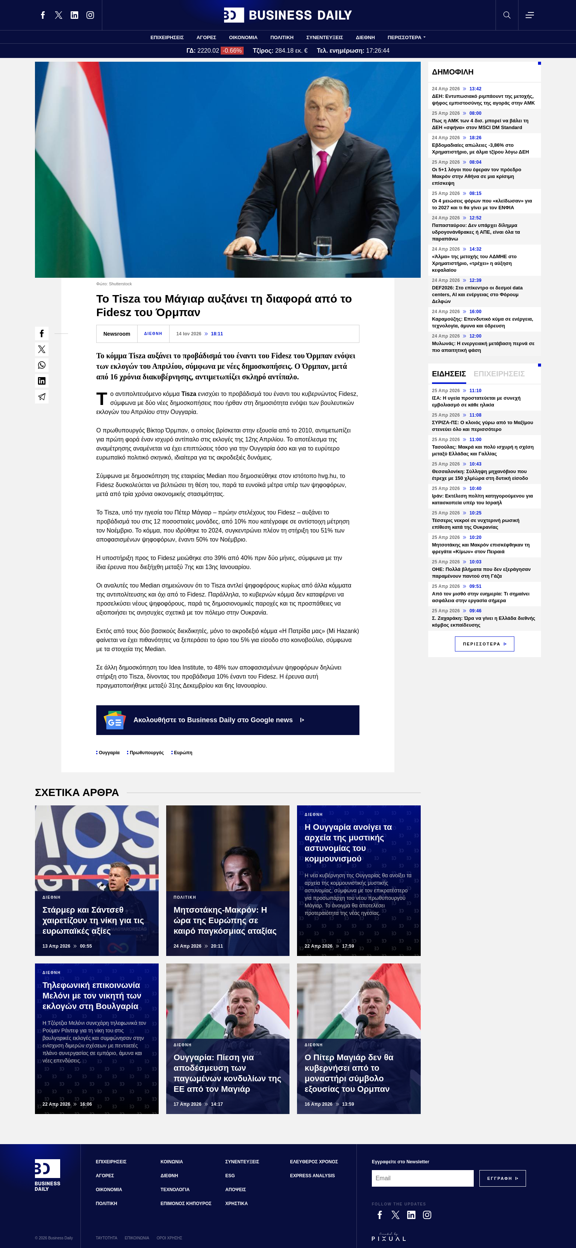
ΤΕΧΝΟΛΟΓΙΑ (175, 1189)
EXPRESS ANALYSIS (312, 1175)
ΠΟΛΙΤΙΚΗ (282, 37)
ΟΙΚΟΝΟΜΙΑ (243, 37)
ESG (230, 1175)
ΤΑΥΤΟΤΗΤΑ (106, 1238)
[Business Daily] (48, 1190)
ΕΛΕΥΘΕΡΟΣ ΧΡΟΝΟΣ (314, 1161)
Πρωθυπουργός (147, 752)
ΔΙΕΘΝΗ (365, 37)
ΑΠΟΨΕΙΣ (235, 1189)
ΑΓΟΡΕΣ (206, 37)
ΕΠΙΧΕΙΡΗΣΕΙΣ (167, 37)
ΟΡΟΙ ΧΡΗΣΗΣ (169, 1238)
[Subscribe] (499, 1178)
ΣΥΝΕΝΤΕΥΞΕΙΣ (324, 37)
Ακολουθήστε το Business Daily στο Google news (204, 720)
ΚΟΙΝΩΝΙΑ (172, 1161)
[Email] (423, 1178)
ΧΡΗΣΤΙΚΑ (236, 1203)
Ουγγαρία (109, 752)
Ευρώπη (183, 752)
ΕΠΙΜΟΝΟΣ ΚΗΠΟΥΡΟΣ (186, 1203)
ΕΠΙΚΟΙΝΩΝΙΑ (137, 1238)
